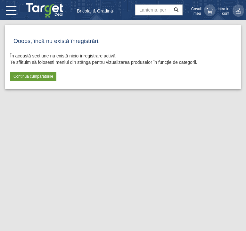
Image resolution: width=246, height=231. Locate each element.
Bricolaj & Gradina (95, 10)
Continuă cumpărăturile (33, 76)
